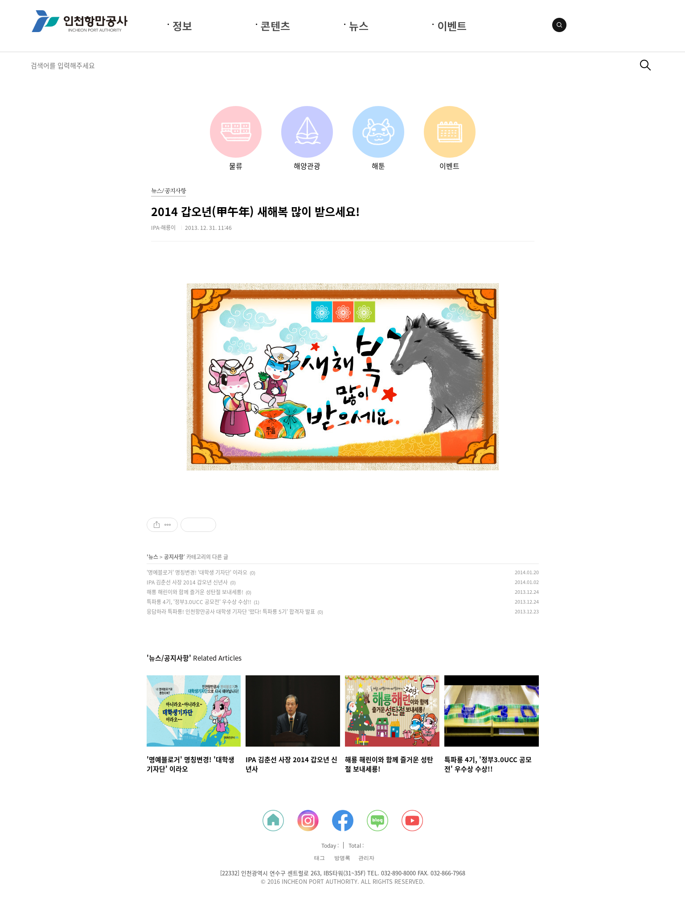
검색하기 (645, 65)
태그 (319, 858)
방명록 (342, 858)
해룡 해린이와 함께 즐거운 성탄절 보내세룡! (195, 592)
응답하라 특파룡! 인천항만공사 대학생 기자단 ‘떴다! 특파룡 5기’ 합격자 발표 (231, 612)
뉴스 (359, 25)
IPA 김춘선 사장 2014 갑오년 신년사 (187, 582)
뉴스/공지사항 (168, 191)
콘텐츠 (275, 25)
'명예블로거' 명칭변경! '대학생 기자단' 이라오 (197, 572)
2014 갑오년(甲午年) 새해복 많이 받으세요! (255, 211)
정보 (182, 25)
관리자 (366, 858)
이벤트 (452, 25)
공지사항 (174, 557)
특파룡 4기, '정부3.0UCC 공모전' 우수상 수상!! (199, 602)
